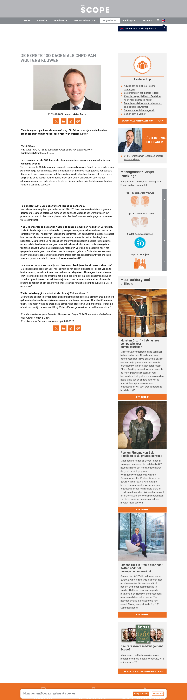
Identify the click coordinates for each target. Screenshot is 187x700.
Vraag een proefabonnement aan (142, 671)
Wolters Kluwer (132, 159)
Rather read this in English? (137, 28)
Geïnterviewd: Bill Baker (155, 140)
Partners (147, 20)
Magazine (110, 20)
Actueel (42, 20)
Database (61, 20)
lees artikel (142, 397)
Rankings (129, 20)
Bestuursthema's (85, 20)
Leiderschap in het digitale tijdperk (141, 92)
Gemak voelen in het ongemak (139, 110)
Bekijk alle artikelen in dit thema (142, 120)
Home (27, 20)
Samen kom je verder (135, 113)
